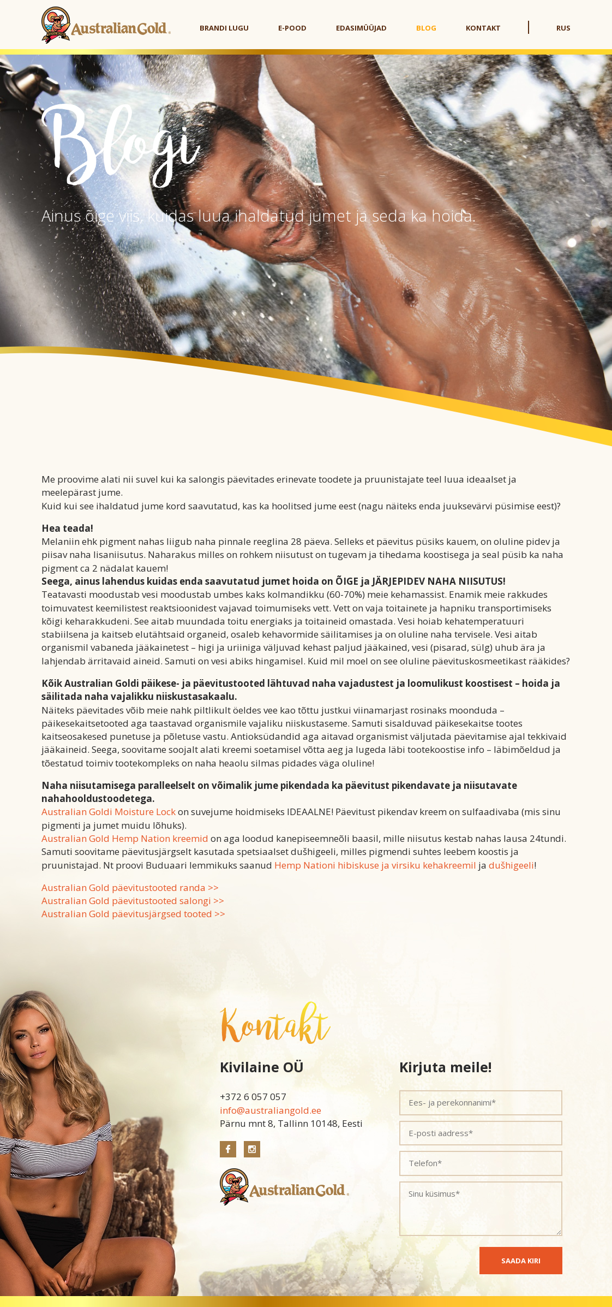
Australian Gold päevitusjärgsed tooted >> (133, 913)
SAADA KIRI (521, 1261)
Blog (426, 28)
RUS (563, 28)
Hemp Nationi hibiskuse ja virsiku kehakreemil (375, 865)
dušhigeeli (511, 865)
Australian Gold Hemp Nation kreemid (124, 838)
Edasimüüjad (361, 28)
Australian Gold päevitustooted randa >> (130, 887)
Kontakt (483, 28)
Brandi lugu (224, 28)
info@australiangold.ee (270, 1110)
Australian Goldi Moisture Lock (108, 811)
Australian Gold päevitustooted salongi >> (132, 900)
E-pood (292, 28)
